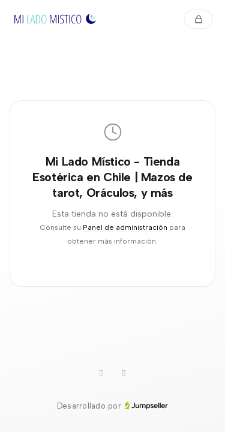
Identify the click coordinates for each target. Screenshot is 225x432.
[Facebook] (124, 374)
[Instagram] (101, 374)
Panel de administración (125, 227)
